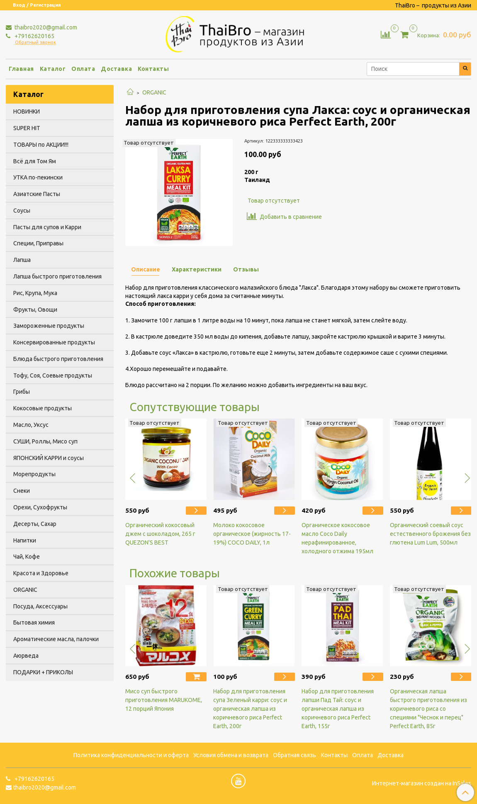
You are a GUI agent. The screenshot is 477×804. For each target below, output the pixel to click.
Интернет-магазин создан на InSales (421, 783)
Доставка (116, 68)
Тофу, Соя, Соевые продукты (52, 375)
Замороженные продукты (48, 325)
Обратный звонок (35, 42)
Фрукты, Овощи (35, 309)
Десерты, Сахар (34, 524)
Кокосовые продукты (42, 408)
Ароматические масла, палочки (56, 639)
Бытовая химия (34, 622)
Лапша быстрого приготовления (57, 276)
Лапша (22, 260)
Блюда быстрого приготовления (58, 359)
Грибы (21, 391)
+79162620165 (33, 36)
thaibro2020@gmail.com (45, 27)
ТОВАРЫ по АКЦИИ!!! (40, 144)
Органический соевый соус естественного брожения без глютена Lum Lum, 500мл (430, 534)
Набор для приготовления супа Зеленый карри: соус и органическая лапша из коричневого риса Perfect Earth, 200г (250, 708)
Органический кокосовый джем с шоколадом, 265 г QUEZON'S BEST (160, 534)
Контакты (153, 68)
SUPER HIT (26, 128)
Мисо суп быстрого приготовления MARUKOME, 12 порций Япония (163, 700)
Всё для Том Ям (34, 161)
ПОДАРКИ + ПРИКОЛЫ (43, 672)
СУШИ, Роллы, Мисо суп (45, 441)
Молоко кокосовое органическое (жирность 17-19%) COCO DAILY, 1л (252, 534)
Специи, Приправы (38, 243)
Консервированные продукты (54, 342)
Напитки (24, 540)
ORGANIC (154, 92)
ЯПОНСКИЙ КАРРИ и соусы (48, 458)
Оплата (83, 68)
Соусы (21, 210)
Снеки (21, 490)
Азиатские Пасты (36, 194)
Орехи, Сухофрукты (40, 507)
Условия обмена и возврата (230, 755)
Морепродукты (34, 474)
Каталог (53, 68)
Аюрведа (26, 655)
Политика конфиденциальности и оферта (131, 755)
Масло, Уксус (31, 424)
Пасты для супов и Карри (47, 227)
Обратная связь (294, 755)
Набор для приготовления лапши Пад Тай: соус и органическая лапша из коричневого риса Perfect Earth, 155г (338, 708)
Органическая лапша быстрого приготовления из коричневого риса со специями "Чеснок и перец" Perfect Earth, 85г (428, 708)
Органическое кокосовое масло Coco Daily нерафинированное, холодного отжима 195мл (337, 538)
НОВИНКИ (26, 111)
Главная (21, 68)
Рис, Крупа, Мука (35, 293)
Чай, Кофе (26, 556)
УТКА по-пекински (38, 177)
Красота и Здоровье (40, 573)
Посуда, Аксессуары (40, 606)
